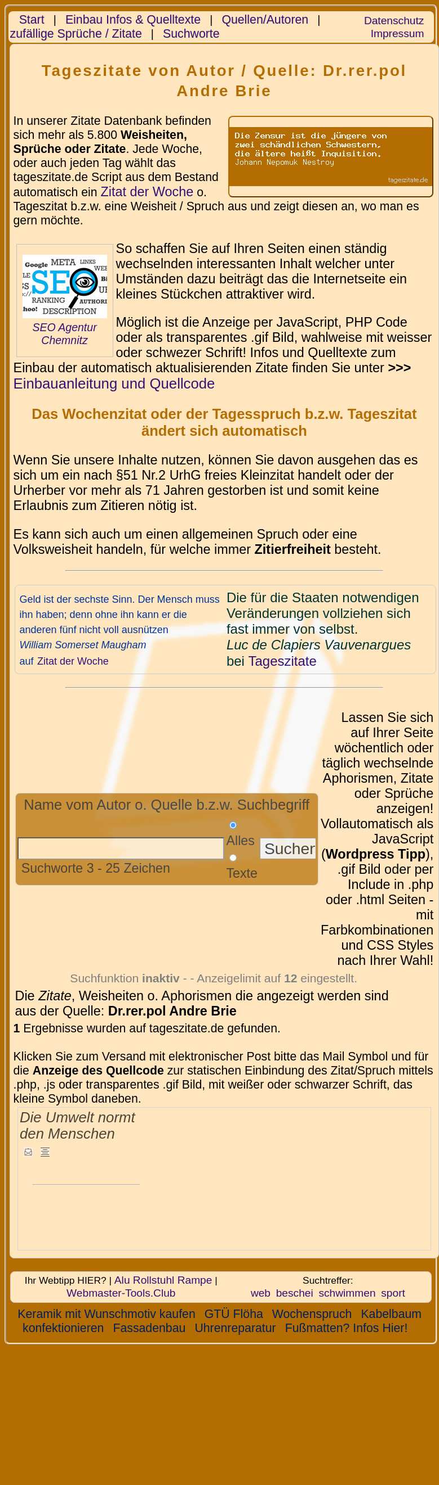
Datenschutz (394, 20)
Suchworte (191, 33)
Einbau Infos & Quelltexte (133, 19)
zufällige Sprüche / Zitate (76, 33)
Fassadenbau (149, 1328)
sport (393, 1293)
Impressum (397, 33)
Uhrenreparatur (235, 1328)
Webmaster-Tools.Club (120, 1293)
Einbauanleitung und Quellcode (114, 383)
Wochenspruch (312, 1314)
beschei (294, 1293)
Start (32, 19)
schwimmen (346, 1293)
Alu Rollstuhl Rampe (163, 1280)
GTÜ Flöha (234, 1314)
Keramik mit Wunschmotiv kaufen (106, 1314)
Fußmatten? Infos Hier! (346, 1328)
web (261, 1293)
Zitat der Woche (146, 191)
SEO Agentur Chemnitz (64, 333)
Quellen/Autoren (264, 19)
